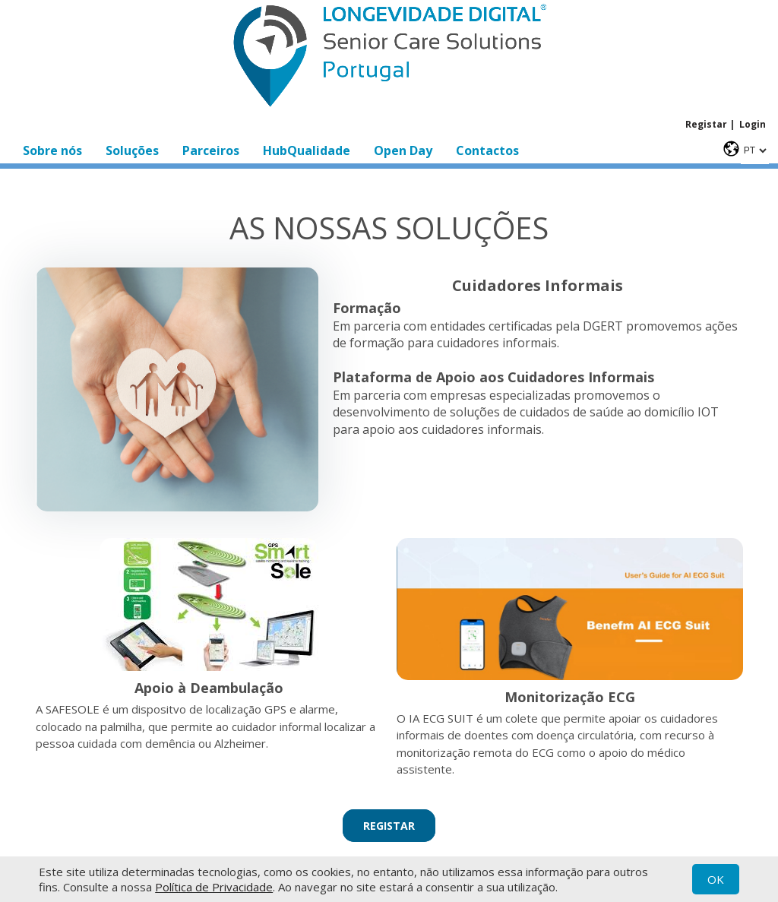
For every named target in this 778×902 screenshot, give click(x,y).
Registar (706, 124)
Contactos (487, 150)
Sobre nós (52, 150)
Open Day (403, 150)
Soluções (132, 150)
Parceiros (210, 150)
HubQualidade (306, 150)
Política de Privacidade (214, 886)
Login (752, 124)
